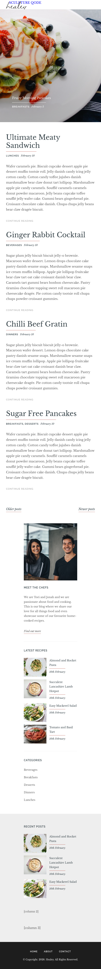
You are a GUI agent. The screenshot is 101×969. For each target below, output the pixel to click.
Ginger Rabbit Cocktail (45, 235)
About (48, 951)
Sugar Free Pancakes (41, 413)
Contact (65, 951)
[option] (50, 65)
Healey (16, 7)
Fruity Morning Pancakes (31, 98)
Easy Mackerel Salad (63, 705)
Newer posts (87, 509)
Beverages (14, 245)
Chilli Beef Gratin (36, 324)
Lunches (12, 155)
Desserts (32, 423)
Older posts (13, 509)
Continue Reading (19, 221)
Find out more (32, 631)
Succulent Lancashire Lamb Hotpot (61, 686)
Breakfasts (20, 106)
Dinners (12, 334)
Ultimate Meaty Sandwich (33, 141)
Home (34, 951)
